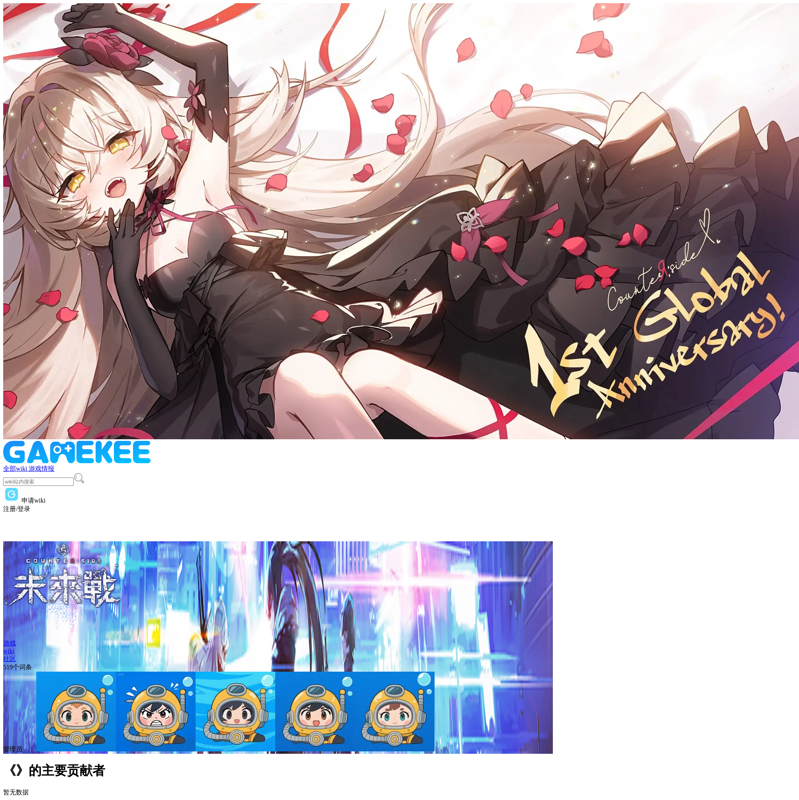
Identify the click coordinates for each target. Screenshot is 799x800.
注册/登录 (16, 508)
